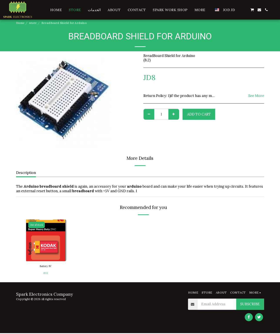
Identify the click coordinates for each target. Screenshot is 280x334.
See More (256, 96)
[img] (46, 240)
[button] (245, 10)
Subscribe (250, 304)
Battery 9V (45, 267)
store (33, 23)
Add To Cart (199, 114)
